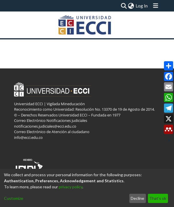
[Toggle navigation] (155, 6)
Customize (13, 198)
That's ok (157, 198)
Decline (137, 198)
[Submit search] (123, 5)
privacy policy (70, 186)
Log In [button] (142, 5)
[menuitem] (130, 5)
